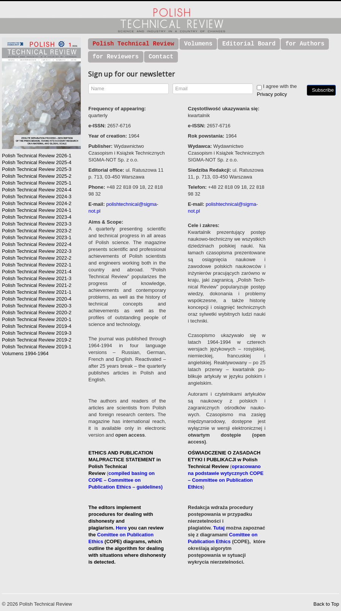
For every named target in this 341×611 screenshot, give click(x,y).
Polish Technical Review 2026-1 (36, 155)
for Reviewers (116, 56)
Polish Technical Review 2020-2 (36, 312)
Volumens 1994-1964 (25, 353)
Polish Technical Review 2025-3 (36, 169)
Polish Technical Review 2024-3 (36, 196)
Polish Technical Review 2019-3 (36, 333)
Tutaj (219, 528)
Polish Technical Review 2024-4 (36, 190)
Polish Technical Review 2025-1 (36, 183)
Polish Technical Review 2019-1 (36, 346)
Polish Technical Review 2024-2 (36, 203)
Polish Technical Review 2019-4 (36, 326)
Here (121, 528)
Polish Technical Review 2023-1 (36, 237)
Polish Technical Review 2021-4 (36, 271)
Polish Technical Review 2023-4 (36, 217)
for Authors (304, 44)
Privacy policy (272, 94)
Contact (161, 56)
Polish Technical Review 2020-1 (36, 319)
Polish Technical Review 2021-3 (36, 278)
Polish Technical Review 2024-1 (36, 210)
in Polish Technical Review (124, 466)
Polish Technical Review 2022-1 (36, 265)
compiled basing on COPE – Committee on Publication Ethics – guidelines (124, 480)
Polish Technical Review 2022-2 (36, 258)
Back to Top (326, 604)
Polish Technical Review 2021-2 (36, 285)
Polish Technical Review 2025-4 (36, 162)
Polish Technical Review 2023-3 (36, 224)
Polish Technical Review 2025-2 (36, 176)
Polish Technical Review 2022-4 (36, 244)
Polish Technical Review (133, 44)
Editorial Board (248, 44)
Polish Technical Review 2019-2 (36, 340)
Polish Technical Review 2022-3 (36, 251)
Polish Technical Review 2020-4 (36, 299)
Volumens (198, 44)
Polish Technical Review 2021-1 (36, 292)
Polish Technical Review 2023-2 (36, 230)
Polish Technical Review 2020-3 (36, 306)
